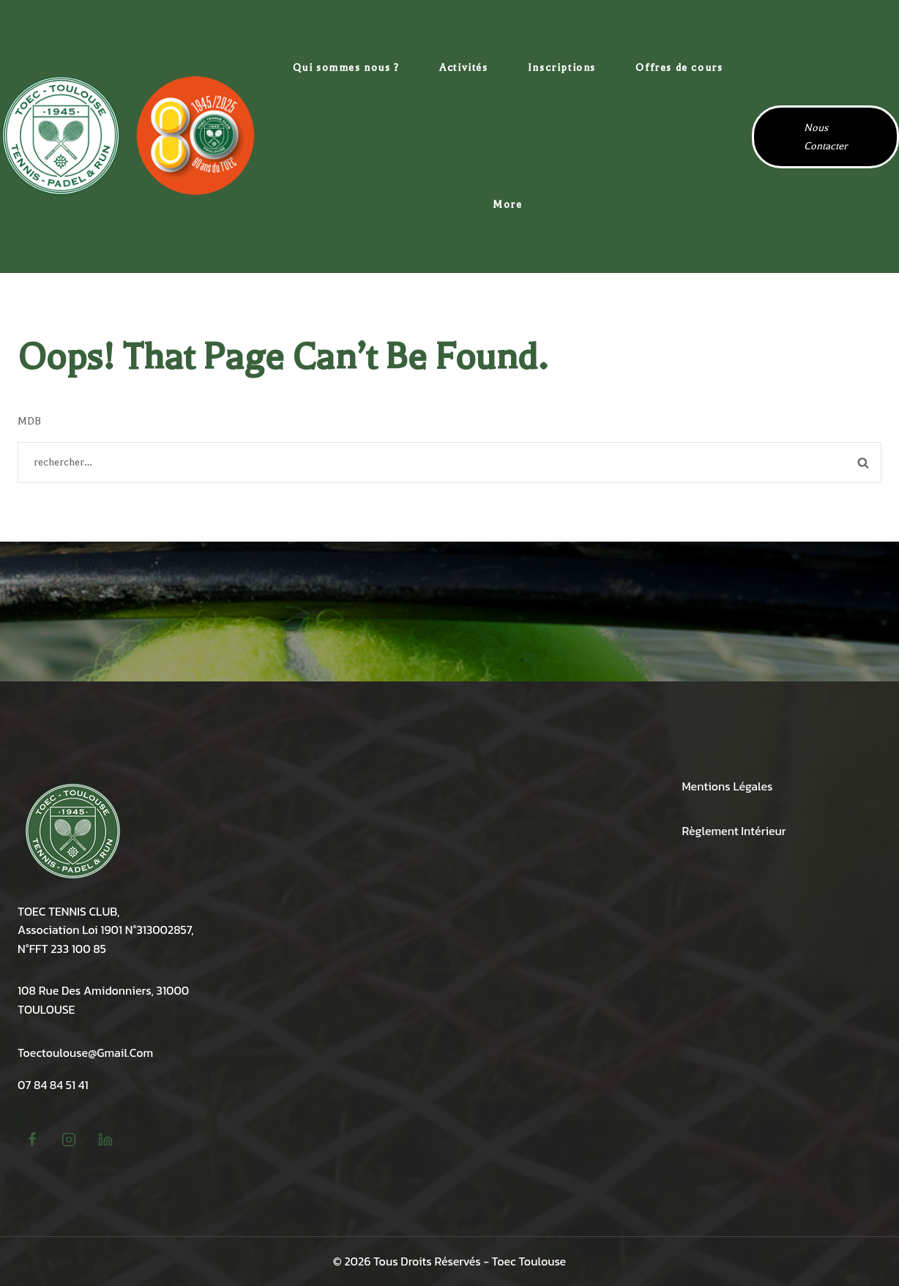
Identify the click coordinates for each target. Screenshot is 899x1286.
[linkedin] (105, 1139)
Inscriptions (562, 67)
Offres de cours (679, 67)
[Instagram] (68, 1139)
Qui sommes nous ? (346, 67)
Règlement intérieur (734, 831)
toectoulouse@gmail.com (85, 1052)
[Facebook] (32, 1139)
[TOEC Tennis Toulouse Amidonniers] (128, 136)
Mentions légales (727, 786)
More (507, 204)
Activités (463, 67)
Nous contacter (825, 137)
